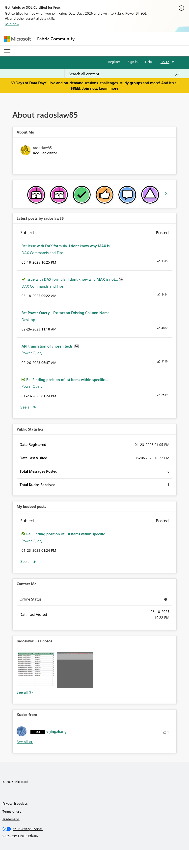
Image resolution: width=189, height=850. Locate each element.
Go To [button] (165, 62)
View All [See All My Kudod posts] (28, 561)
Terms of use (11, 811)
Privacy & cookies (15, 803)
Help (148, 61)
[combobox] (124, 74)
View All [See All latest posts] (28, 407)
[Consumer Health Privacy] (94, 835)
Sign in (132, 61)
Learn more (108, 88)
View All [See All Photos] (25, 692)
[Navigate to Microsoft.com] (17, 39)
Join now (12, 23)
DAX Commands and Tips (42, 252)
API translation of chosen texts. (48, 346)
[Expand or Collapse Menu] (7, 51)
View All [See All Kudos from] (25, 742)
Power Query (32, 352)
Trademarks (11, 819)
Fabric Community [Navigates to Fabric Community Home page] (56, 39)
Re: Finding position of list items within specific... (67, 379)
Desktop (28, 319)
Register (114, 61)
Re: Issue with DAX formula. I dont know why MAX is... (67, 245)
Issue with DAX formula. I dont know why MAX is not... (73, 279)
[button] (36, 670)
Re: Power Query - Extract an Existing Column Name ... (67, 312)
